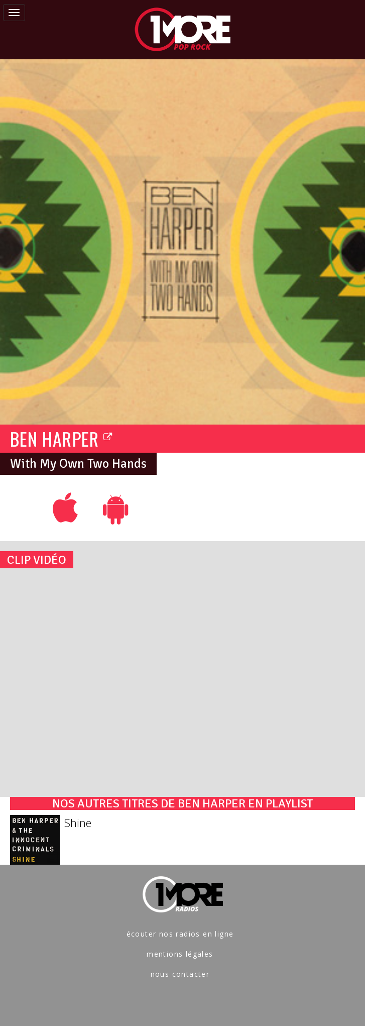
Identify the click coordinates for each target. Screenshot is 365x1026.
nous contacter (180, 974)
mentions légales (180, 954)
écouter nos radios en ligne (180, 934)
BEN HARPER (61, 438)
